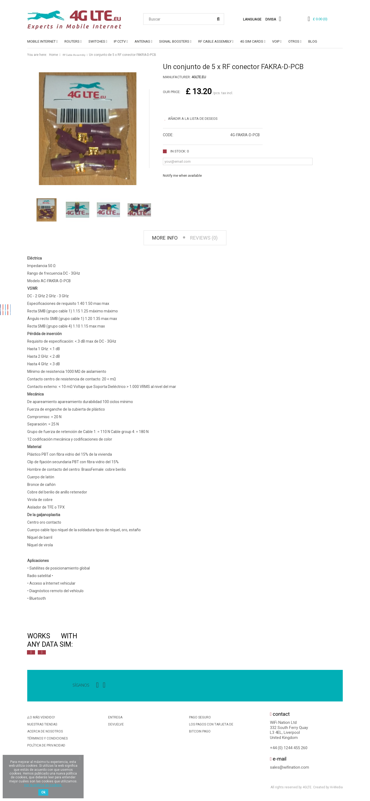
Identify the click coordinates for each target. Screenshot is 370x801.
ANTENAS (142, 41)
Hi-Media (336, 788)
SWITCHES (96, 41)
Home (53, 55)
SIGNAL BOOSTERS (174, 41)
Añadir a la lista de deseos (196, 117)
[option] (86, 642)
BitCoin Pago (200, 733)
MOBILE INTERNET (41, 41)
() (320, 19)
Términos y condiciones (47, 740)
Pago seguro (200, 719)
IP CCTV (120, 41)
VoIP (275, 41)
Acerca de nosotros (45, 733)
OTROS (293, 41)
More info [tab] (161, 238)
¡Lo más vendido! (41, 719)
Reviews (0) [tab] (207, 238)
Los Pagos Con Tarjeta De (211, 726)
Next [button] (42, 654)
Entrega (115, 719)
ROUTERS (72, 41)
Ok (43, 792)
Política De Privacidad (46, 747)
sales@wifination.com (289, 768)
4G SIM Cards (251, 41)
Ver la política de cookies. (43, 785)
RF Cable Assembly (214, 41)
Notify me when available (182, 174)
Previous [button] (31, 654)
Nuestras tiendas (42, 726)
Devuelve (116, 726)
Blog (312, 41)
